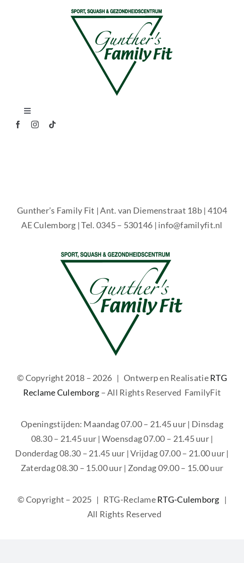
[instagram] (35, 124)
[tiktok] (52, 124)
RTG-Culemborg (188, 499)
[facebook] (18, 124)
